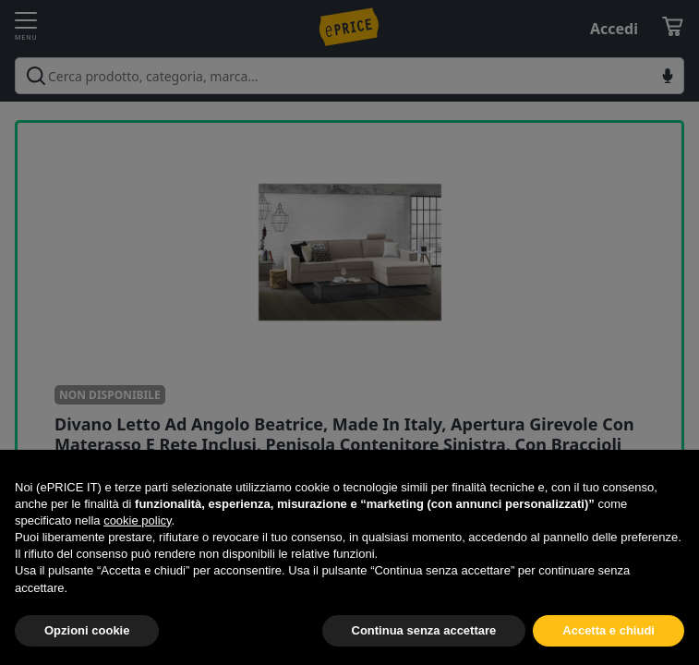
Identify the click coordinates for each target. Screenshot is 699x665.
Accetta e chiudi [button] (608, 630)
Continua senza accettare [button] (424, 630)
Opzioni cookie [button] (86, 630)
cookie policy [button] (137, 520)
